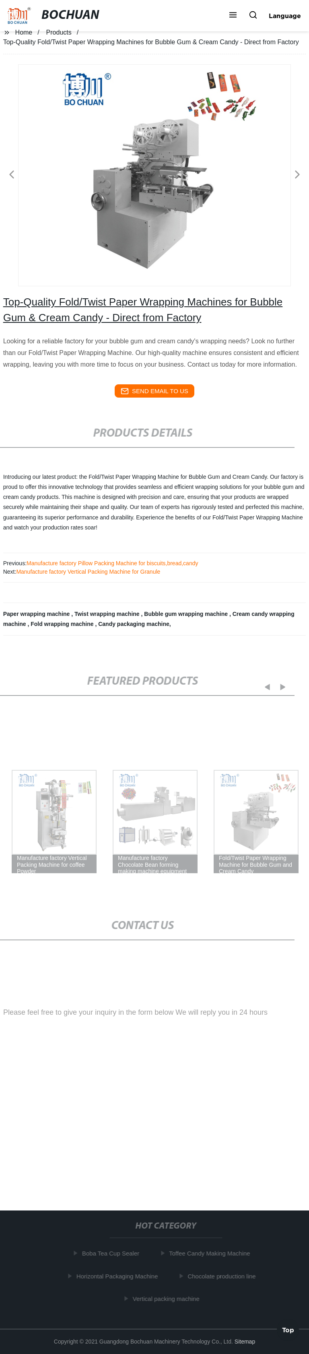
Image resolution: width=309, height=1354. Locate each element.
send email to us (154, 391)
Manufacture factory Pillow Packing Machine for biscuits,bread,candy (112, 563)
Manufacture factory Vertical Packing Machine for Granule (88, 571)
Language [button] (285, 15)
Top (288, 1329)
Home (24, 32)
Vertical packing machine (168, 1298)
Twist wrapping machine (107, 614)
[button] (233, 15)
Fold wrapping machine (63, 624)
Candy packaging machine (133, 624)
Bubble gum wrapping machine (186, 614)
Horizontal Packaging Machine (119, 1276)
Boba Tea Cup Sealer (112, 1253)
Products (59, 32)
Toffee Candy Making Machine (211, 1253)
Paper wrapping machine (37, 614)
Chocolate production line (224, 1276)
